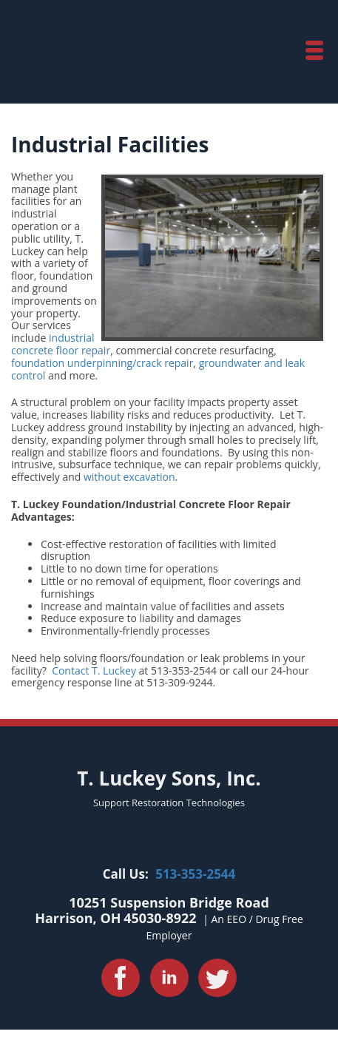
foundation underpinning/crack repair (102, 363)
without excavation (129, 477)
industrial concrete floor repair (60, 344)
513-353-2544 (195, 873)
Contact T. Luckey (94, 670)
